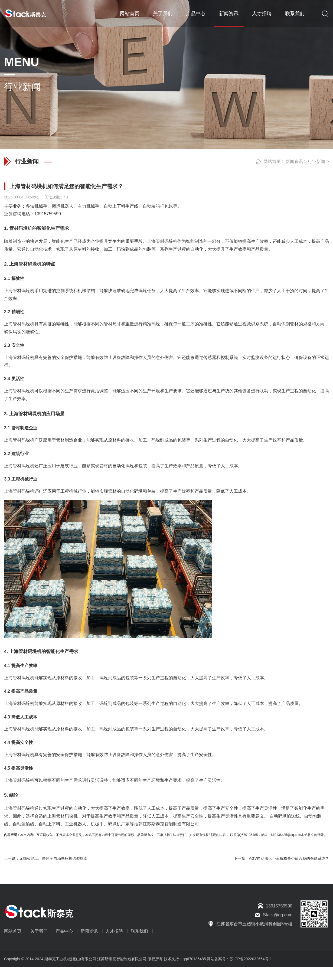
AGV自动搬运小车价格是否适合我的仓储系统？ (289, 858)
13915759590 (47, 213)
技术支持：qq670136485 (184, 959)
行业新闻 (316, 161)
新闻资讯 (229, 13)
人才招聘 (262, 13)
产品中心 (195, 13)
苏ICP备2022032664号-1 (251, 959)
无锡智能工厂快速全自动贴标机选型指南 (53, 858)
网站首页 (129, 13)
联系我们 (295, 13)
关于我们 (162, 13)
